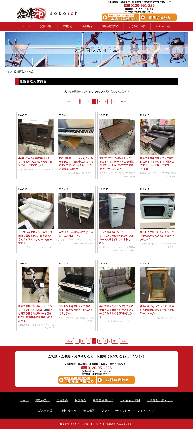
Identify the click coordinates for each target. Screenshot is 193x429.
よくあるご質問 (137, 26)
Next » (124, 102)
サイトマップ (146, 410)
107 (114, 102)
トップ (8, 71)
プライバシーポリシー (116, 410)
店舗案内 (67, 26)
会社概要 (89, 410)
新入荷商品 (45, 410)
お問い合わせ (163, 26)
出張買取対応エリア (160, 400)
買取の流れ (46, 26)
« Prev (69, 102)
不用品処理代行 (110, 26)
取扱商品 (87, 26)
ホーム (26, 26)
